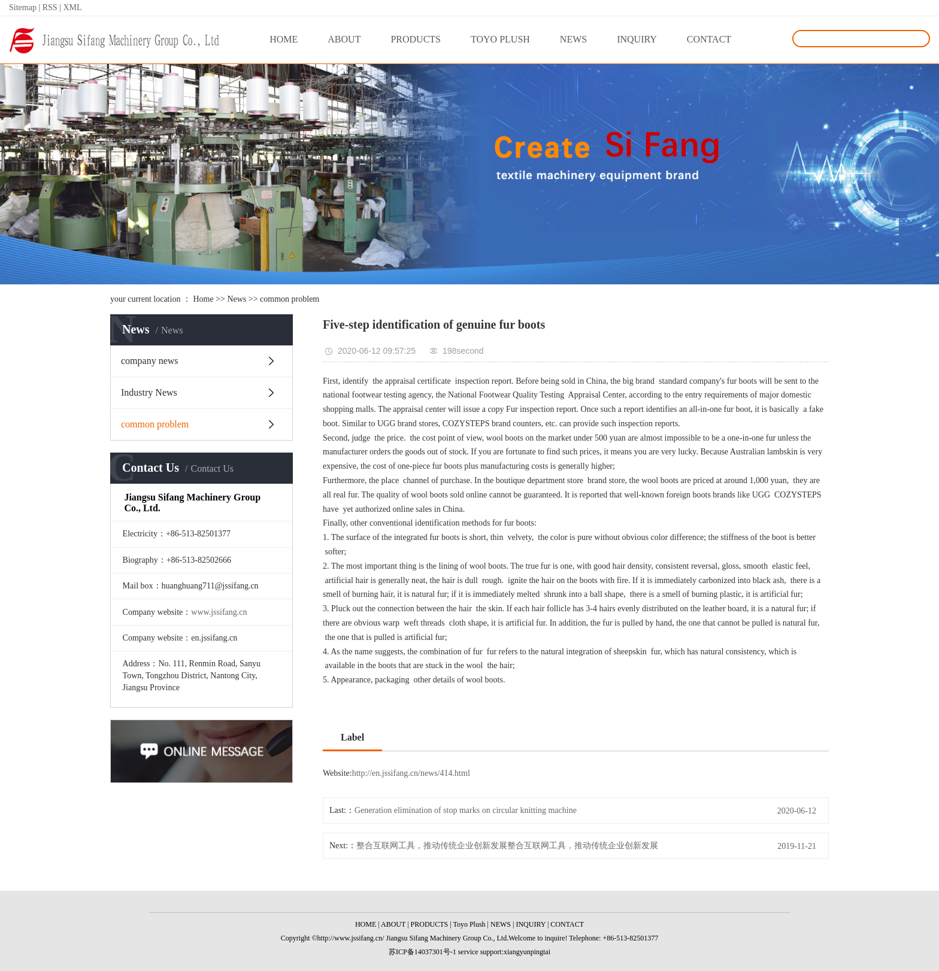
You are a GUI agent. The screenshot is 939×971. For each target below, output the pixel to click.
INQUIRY (637, 39)
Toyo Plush (469, 924)
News (236, 299)
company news (149, 361)
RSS (50, 7)
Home (203, 299)
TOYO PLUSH (500, 39)
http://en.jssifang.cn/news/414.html (411, 773)
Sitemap (23, 7)
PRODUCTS (415, 39)
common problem (289, 299)
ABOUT (344, 39)
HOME (283, 39)
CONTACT (709, 39)
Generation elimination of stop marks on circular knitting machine (466, 810)
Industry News (149, 392)
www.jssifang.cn (219, 612)
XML (72, 7)
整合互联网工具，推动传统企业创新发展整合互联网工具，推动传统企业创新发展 (507, 845)
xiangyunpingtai (527, 952)
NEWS (573, 39)
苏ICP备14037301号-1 (422, 952)
